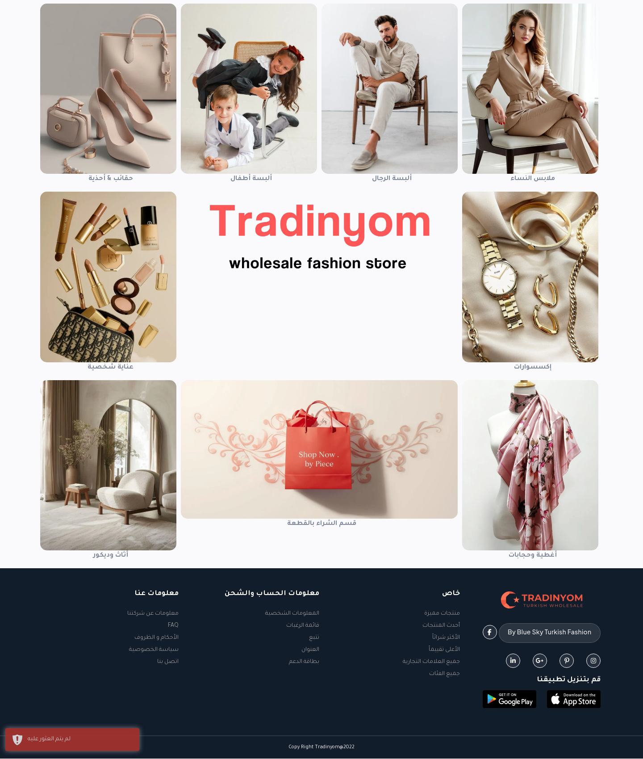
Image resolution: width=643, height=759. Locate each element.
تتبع (314, 638)
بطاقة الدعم (304, 662)
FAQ (173, 626)
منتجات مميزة (442, 614)
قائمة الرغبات (302, 626)
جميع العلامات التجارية (431, 662)
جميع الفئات (444, 674)
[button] (574, 700)
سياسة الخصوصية (154, 650)
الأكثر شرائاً (446, 638)
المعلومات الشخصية (292, 614)
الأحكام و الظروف (156, 638)
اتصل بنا (168, 662)
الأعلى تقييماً (444, 650)
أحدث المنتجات (441, 626)
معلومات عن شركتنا (153, 614)
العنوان (310, 650)
